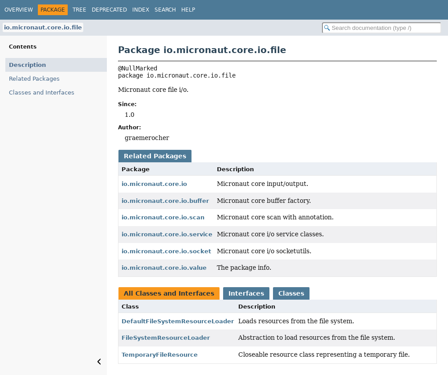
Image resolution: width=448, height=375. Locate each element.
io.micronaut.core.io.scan (163, 217)
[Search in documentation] (381, 27)
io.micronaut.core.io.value (164, 267)
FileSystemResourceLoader (166, 337)
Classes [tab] (291, 293)
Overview (18, 10)
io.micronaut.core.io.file (43, 27)
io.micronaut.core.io (154, 184)
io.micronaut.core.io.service (167, 234)
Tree (79, 10)
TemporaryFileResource (160, 354)
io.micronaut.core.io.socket (166, 251)
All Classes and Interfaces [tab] (169, 293)
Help (188, 10)
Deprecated (109, 10)
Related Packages (34, 78)
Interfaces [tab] (246, 293)
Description (27, 65)
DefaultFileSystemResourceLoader (178, 321)
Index (140, 10)
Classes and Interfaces (41, 92)
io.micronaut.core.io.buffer (165, 201)
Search (165, 10)
